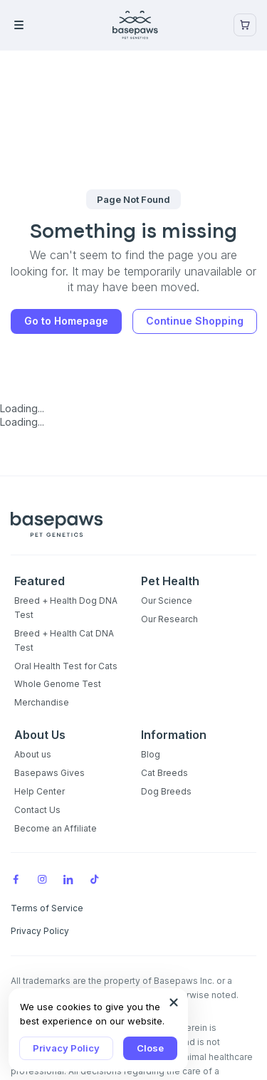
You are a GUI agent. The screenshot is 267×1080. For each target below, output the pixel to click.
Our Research (169, 619)
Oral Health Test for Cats (65, 666)
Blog (150, 754)
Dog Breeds (166, 791)
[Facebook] (16, 878)
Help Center (39, 791)
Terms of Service (47, 908)
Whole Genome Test (57, 683)
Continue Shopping (195, 321)
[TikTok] (95, 878)
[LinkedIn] (68, 878)
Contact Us (37, 809)
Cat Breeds (164, 772)
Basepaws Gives (49, 772)
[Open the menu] (39, 25)
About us (32, 754)
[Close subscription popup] (173, 1002)
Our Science (166, 600)
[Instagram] (42, 878)
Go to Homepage (66, 321)
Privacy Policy (66, 1048)
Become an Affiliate (55, 828)
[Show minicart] (245, 25)
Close (150, 1048)
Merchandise (41, 702)
